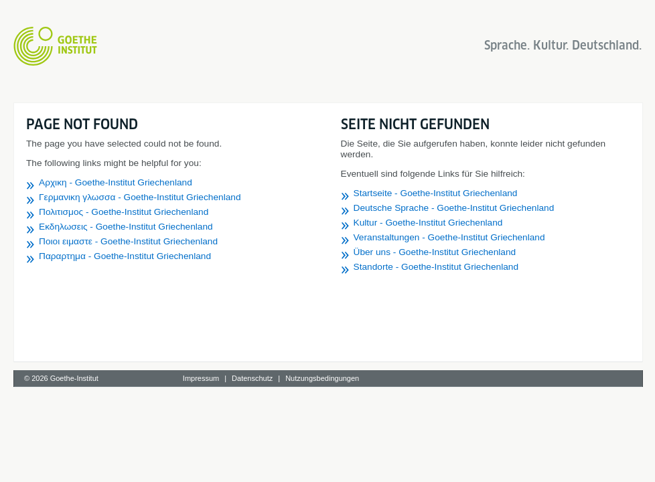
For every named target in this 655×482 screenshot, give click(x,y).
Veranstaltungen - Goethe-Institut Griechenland (449, 237)
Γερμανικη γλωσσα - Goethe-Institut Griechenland (140, 197)
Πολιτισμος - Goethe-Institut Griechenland (123, 212)
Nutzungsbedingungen (322, 378)
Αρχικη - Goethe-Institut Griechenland (115, 182)
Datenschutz (252, 378)
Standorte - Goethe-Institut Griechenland (436, 267)
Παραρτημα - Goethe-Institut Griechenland (125, 256)
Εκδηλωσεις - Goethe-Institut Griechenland (126, 227)
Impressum (201, 378)
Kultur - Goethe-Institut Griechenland (428, 223)
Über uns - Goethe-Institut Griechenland (435, 252)
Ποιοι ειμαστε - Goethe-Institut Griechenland (128, 241)
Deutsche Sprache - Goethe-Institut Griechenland (454, 208)
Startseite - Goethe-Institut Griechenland (436, 193)
